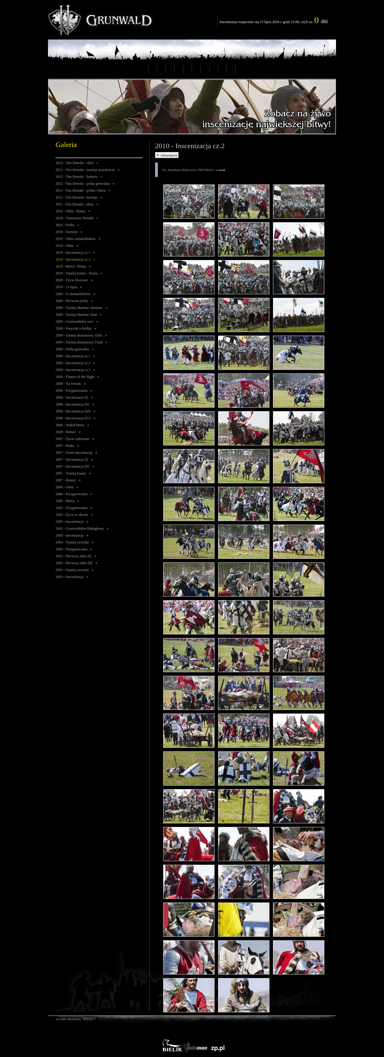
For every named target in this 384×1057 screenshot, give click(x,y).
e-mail (220, 170)
